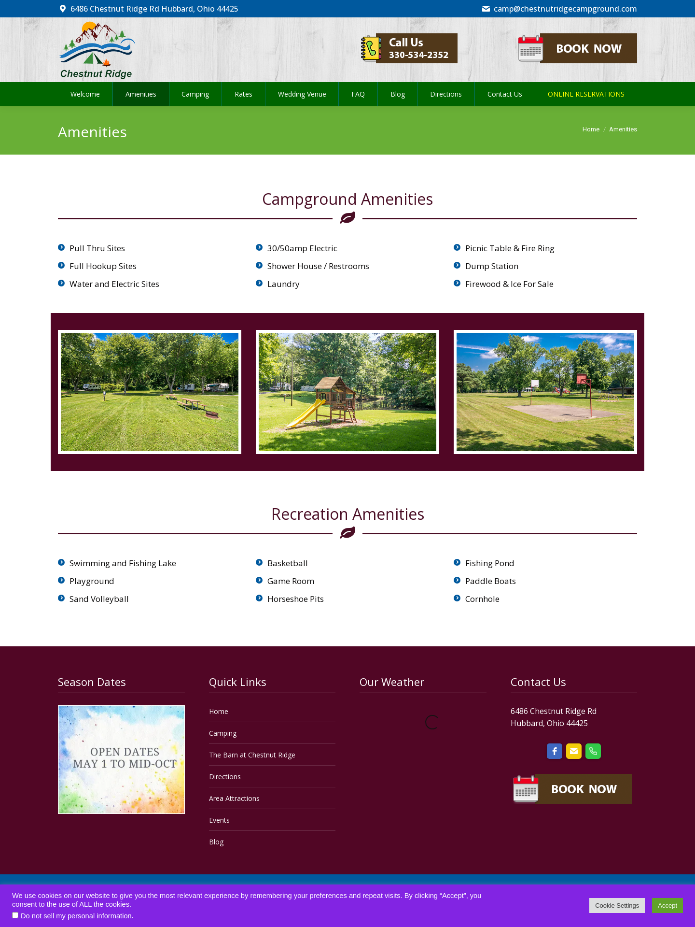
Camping (222, 733)
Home (218, 711)
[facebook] (554, 751)
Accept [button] (667, 905)
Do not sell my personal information (76, 916)
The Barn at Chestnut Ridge (252, 754)
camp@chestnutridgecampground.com (559, 8)
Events (219, 820)
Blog (216, 841)
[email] (574, 751)
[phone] (593, 751)
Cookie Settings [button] (617, 905)
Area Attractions (234, 798)
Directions (225, 776)
